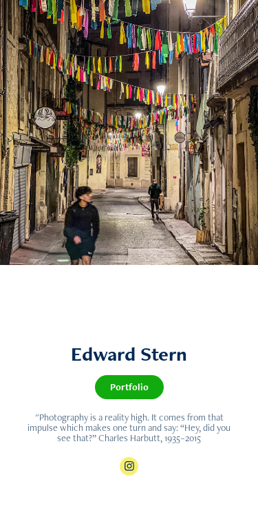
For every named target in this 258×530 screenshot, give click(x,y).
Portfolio (129, 387)
